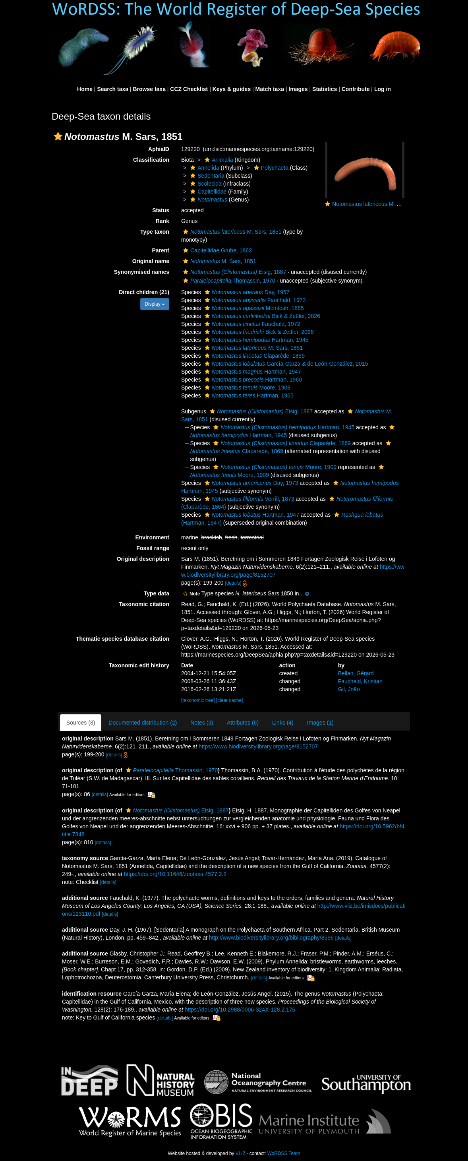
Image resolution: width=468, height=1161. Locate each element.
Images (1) (320, 722)
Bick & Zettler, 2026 (261, 316)
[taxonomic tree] (198, 700)
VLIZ (241, 1153)
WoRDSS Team (283, 1153)
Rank (162, 221)
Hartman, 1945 (256, 340)
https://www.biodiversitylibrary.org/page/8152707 (258, 746)
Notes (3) (201, 722)
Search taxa (112, 89)
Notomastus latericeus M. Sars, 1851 (378, 204)
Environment (152, 537)
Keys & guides (232, 89)
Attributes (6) (243, 722)
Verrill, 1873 (248, 499)
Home (85, 89)
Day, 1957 (246, 292)
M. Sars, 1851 (231, 232)
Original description (143, 559)
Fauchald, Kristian (360, 681)
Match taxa (269, 89)
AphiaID (158, 149)
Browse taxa (149, 89)
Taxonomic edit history (139, 665)
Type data (156, 593)
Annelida (203, 168)
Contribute (356, 89)
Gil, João (349, 689)
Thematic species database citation (122, 639)
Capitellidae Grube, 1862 (216, 250)
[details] (233, 583)
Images (297, 89)
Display (155, 304)
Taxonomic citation (144, 604)
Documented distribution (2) (142, 722)
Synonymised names (141, 272)
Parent (160, 250)
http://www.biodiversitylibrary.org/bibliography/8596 (271, 937)
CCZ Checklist (189, 89)
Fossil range (153, 548)
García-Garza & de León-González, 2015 (285, 364)
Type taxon (154, 232)
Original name (150, 261)
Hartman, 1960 (252, 379)
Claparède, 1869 (254, 356)
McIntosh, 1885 (253, 308)
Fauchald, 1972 (254, 300)
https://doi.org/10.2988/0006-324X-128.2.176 (240, 1009)
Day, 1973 (250, 483)
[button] (58, 136)
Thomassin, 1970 (228, 280)
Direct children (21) (144, 292)
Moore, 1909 (246, 387)
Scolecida (205, 183)
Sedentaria (206, 176)
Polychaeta (270, 168)
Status (160, 210)
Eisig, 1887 (233, 272)
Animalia (218, 160)
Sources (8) (80, 722)
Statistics (324, 89)
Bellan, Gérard (356, 673)
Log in (382, 89)
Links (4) (283, 722)
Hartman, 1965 (248, 395)
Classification (151, 160)
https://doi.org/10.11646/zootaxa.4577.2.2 (175, 874)
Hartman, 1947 (252, 371)
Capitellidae (207, 191)
